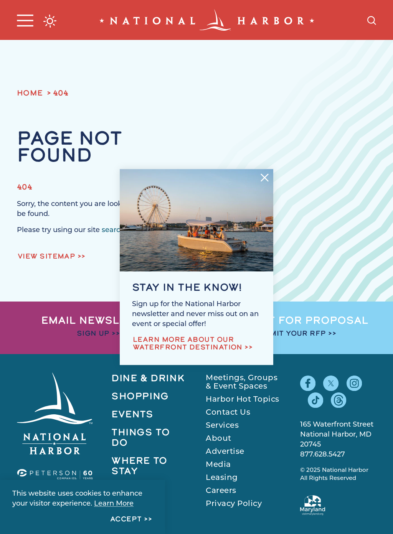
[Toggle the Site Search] (371, 20)
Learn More (114, 504)
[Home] (206, 20)
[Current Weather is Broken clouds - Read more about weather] (49, 21)
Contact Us (228, 413)
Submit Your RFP (289, 334)
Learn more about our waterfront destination (188, 344)
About (218, 439)
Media (218, 465)
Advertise (225, 452)
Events (132, 415)
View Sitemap (46, 256)
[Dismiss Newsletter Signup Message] (264, 177)
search (113, 230)
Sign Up (93, 334)
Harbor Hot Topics (242, 400)
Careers (221, 491)
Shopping (140, 397)
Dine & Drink (148, 379)
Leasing (222, 478)
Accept (126, 519)
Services (222, 426)
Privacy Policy (234, 504)
